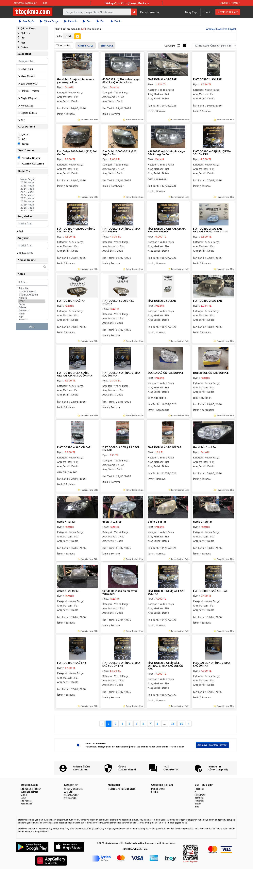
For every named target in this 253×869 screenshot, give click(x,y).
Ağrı (31, 317)
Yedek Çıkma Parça (73, 789)
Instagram (200, 795)
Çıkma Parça (49, 21)
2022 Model (32, 195)
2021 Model (32, 198)
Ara (31, 326)
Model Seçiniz (32, 179)
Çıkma (25, 134)
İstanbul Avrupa (31, 291)
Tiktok (198, 803)
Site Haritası (26, 801)
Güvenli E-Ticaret (229, 2)
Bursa (31, 304)
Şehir (59, 36)
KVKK (23, 798)
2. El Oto (68, 792)
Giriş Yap (191, 12)
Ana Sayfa (26, 21)
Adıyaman (31, 310)
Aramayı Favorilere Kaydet (220, 29)
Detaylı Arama (149, 12)
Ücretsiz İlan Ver (228, 11)
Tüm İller (31, 288)
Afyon (31, 313)
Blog (44, 2)
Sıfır (24, 139)
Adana (31, 307)
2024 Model (32, 188)
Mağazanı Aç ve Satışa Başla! (122, 789)
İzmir (31, 301)
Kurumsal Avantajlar (25, 2)
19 (181, 723)
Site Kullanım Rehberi (31, 789)
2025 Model (32, 185)
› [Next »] (188, 723)
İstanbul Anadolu (31, 294)
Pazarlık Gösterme (33, 163)
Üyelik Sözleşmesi (29, 792)
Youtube (199, 798)
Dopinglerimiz (158, 789)
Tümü (25, 144)
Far (86, 21)
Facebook (199, 789)
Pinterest (199, 801)
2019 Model (32, 204)
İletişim (154, 792)
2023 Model (32, 192)
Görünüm (169, 45)
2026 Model (32, 182)
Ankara (31, 297)
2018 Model (32, 207)
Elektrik (70, 21)
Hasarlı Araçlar (71, 795)
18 (173, 723)
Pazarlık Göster (31, 158)
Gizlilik (24, 795)
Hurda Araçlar (70, 798)
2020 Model (32, 201)
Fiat (100, 21)
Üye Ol (208, 12)
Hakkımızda (26, 803)
